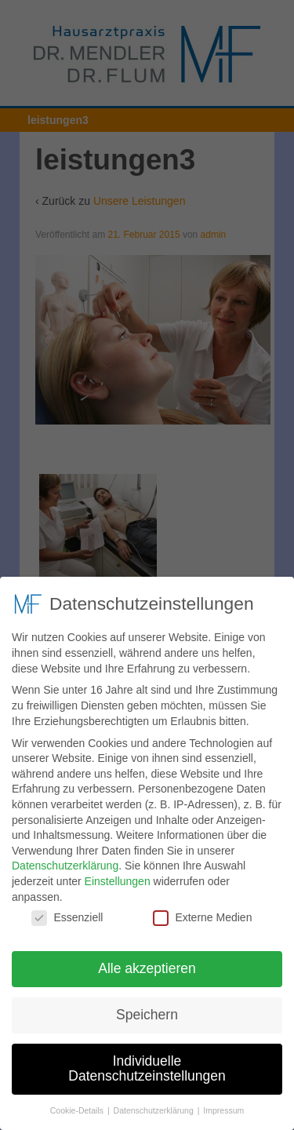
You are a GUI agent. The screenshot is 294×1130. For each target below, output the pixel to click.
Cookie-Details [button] (78, 1103)
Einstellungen (118, 874)
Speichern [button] (147, 1007)
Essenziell (67, 910)
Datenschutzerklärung (65, 858)
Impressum (223, 1103)
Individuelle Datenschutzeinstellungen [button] (146, 1061)
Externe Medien (202, 910)
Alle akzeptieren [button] (147, 961)
